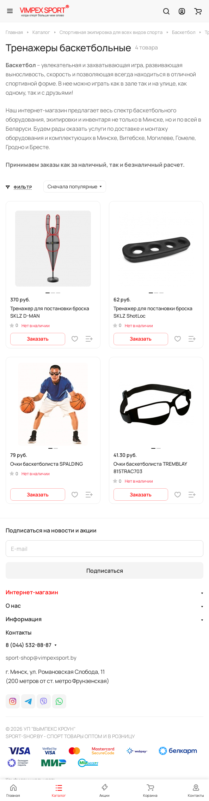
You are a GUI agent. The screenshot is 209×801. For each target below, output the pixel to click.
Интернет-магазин (32, 592)
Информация (24, 619)
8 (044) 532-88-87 (28, 645)
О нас (13, 605)
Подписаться (104, 571)
